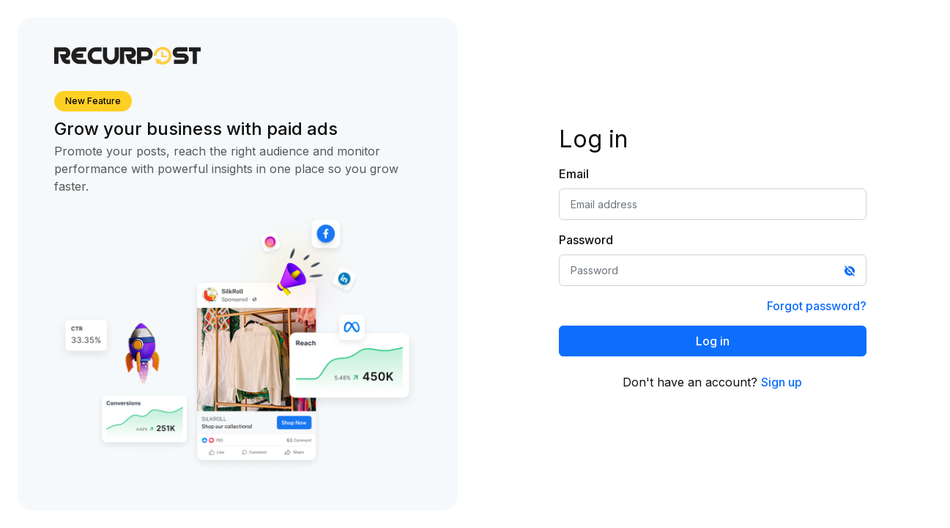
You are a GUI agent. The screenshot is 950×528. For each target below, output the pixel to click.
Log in (713, 341)
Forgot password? (816, 305)
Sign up (781, 382)
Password (586, 239)
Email (574, 173)
